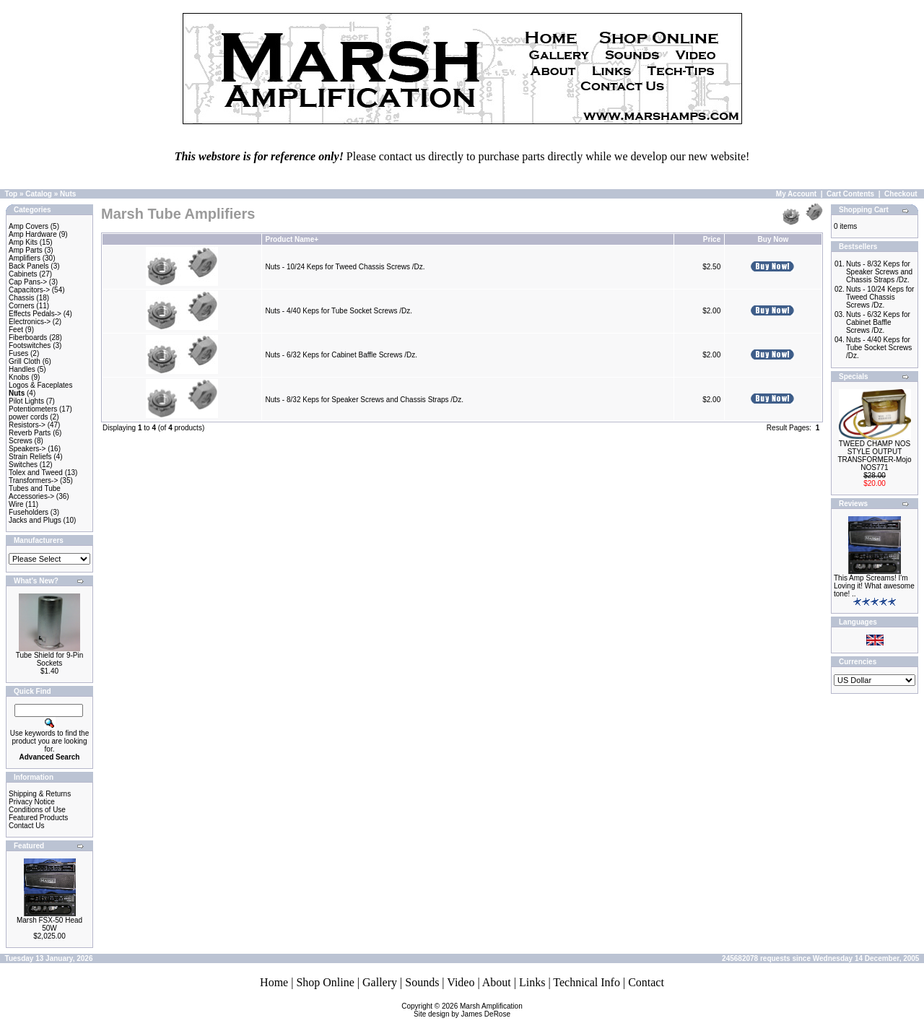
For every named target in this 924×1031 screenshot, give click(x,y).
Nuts (68, 194)
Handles (22, 369)
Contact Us (26, 826)
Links (532, 982)
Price (711, 239)
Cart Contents (850, 194)
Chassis (22, 298)
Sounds (422, 982)
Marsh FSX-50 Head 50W (49, 924)
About (496, 982)
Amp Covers (28, 226)
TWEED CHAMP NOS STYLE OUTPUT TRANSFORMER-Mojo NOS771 (874, 455)
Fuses (18, 353)
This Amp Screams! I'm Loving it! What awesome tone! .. (874, 586)
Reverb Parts (30, 433)
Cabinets (23, 274)
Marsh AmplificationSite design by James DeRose (468, 1010)
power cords (28, 417)
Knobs (19, 377)
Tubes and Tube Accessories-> (35, 492)
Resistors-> (27, 425)
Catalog (38, 194)
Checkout (901, 194)
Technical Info (586, 982)
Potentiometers (33, 409)
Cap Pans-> (28, 282)
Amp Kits (23, 242)
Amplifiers (24, 258)
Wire (16, 504)
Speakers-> (27, 449)
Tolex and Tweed (36, 473)
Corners (22, 306)
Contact (646, 982)
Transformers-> (33, 480)
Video (460, 982)
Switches (23, 465)
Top (11, 194)
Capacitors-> (29, 290)
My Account (796, 194)
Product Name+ (292, 239)
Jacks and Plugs (35, 520)
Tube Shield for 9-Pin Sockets (50, 659)
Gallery (379, 982)
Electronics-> (30, 322)
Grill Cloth (24, 361)
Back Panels (29, 266)
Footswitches (30, 345)
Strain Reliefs (30, 457)
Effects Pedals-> (35, 314)
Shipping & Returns (40, 794)
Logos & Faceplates (40, 385)
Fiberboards (28, 338)
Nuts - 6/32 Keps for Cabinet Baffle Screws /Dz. (341, 355)
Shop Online (325, 982)
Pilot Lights (26, 401)
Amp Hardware (33, 234)
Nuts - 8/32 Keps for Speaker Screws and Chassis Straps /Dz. (365, 400)
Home (274, 982)
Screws (20, 441)
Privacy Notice (32, 802)
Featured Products (38, 818)
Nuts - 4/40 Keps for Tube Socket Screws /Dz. (339, 311)
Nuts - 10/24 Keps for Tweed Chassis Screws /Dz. (345, 267)
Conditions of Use (37, 810)
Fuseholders (28, 512)
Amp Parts (26, 250)
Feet (16, 330)
